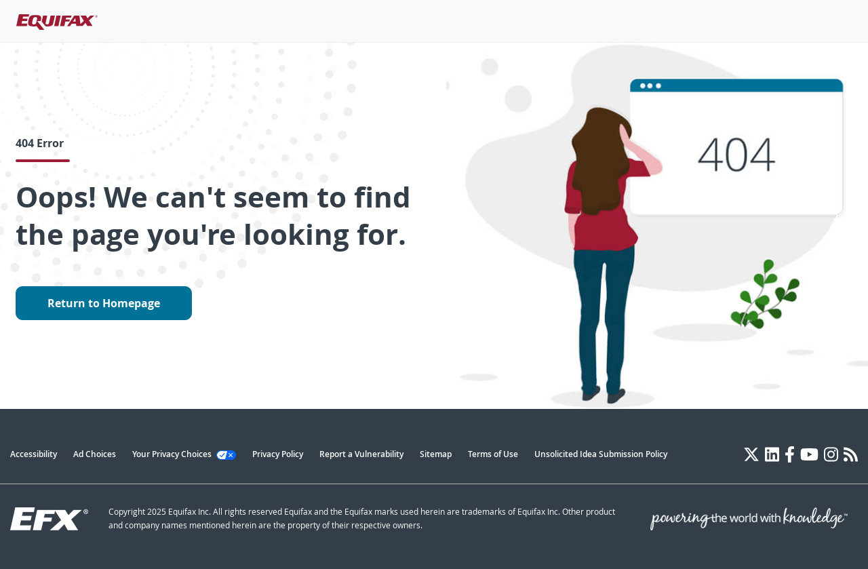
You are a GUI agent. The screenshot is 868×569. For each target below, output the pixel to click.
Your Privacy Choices (184, 454)
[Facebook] (790, 454)
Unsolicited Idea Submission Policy (600, 454)
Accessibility (33, 454)
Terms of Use (493, 454)
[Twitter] (751, 454)
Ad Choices (94, 454)
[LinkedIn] (772, 454)
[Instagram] (831, 454)
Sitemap (436, 454)
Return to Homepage (103, 303)
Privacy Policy (277, 454)
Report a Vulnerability (361, 454)
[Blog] (851, 454)
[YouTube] (809, 454)
